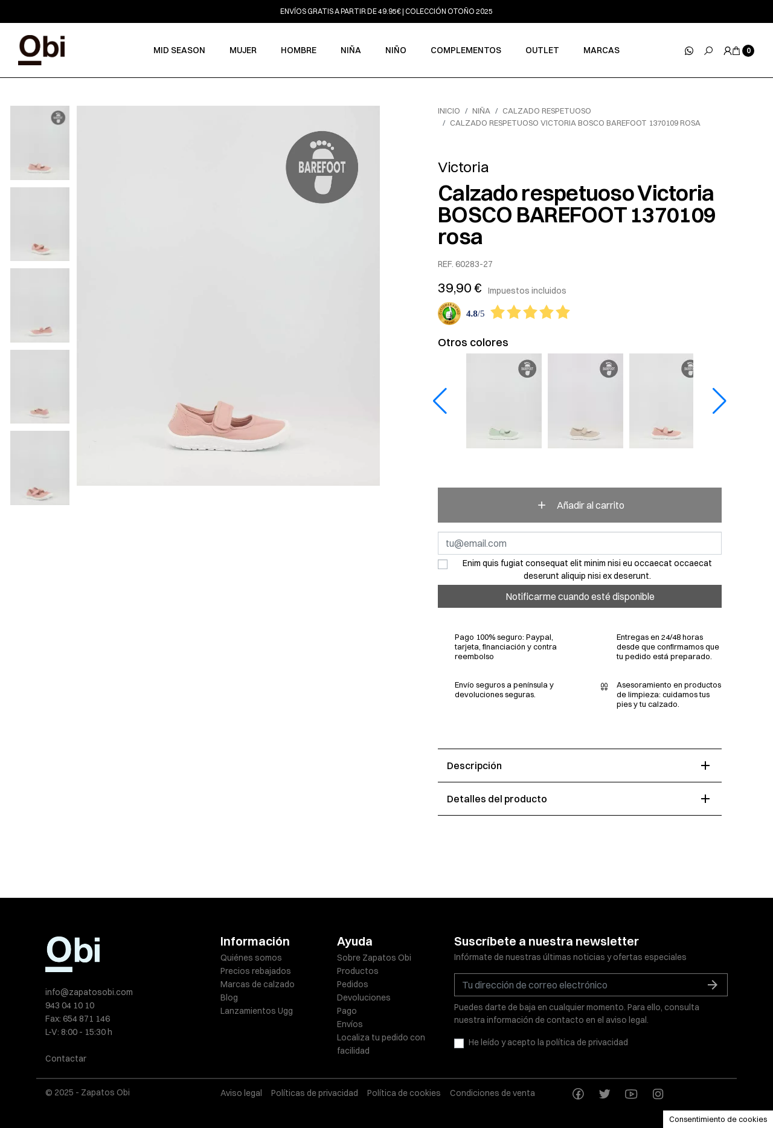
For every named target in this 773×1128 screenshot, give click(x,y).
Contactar (65, 1058)
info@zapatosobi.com (89, 992)
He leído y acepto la (548, 1042)
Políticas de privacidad (314, 1093)
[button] (719, 401)
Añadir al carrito (580, 505)
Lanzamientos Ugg (256, 1010)
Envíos (350, 1024)
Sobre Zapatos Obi (374, 957)
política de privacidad (587, 1042)
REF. (446, 264)
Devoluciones (364, 997)
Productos (358, 970)
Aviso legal (241, 1093)
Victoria (463, 167)
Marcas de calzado (257, 984)
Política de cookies (404, 1093)
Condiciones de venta (492, 1093)
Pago (347, 1010)
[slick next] (48, 109)
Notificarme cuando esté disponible (580, 596)
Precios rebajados (255, 970)
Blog (229, 997)
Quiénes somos (251, 957)
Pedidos (352, 984)
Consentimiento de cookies (718, 1119)
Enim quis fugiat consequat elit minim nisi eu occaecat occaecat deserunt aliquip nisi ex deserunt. (587, 569)
